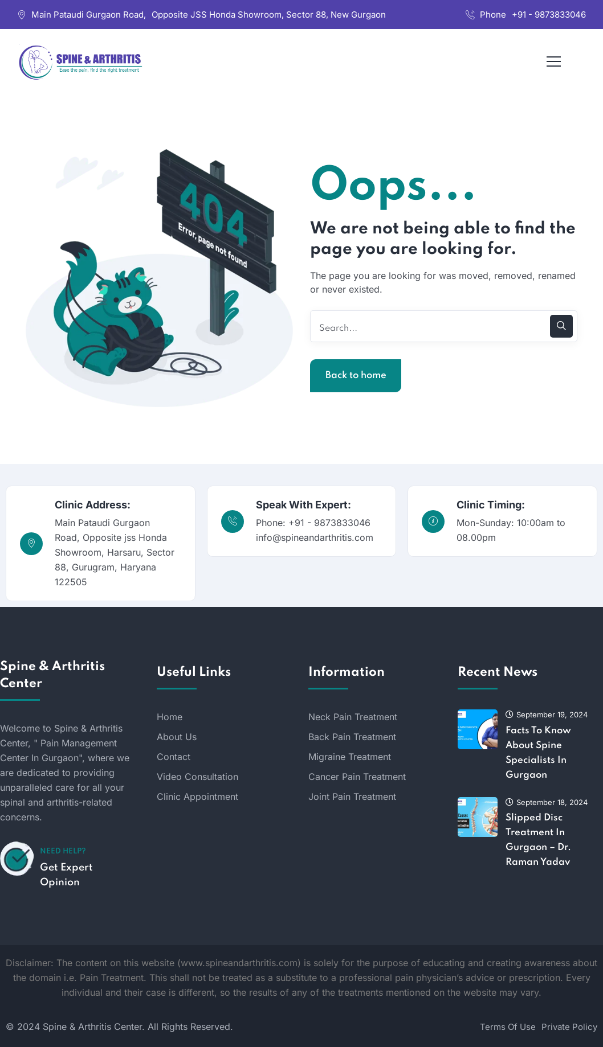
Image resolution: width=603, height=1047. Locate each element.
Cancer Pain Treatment (357, 776)
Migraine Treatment (349, 756)
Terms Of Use (508, 1026)
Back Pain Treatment (352, 736)
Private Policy (569, 1026)
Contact (173, 756)
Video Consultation (197, 776)
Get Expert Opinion (66, 875)
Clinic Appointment (197, 796)
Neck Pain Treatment (352, 716)
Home (169, 716)
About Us (177, 736)
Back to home (355, 375)
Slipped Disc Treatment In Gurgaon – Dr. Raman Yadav (538, 840)
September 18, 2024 (547, 802)
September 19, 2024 (547, 714)
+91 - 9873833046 (549, 14)
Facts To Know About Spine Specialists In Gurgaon (538, 753)
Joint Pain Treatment (352, 796)
